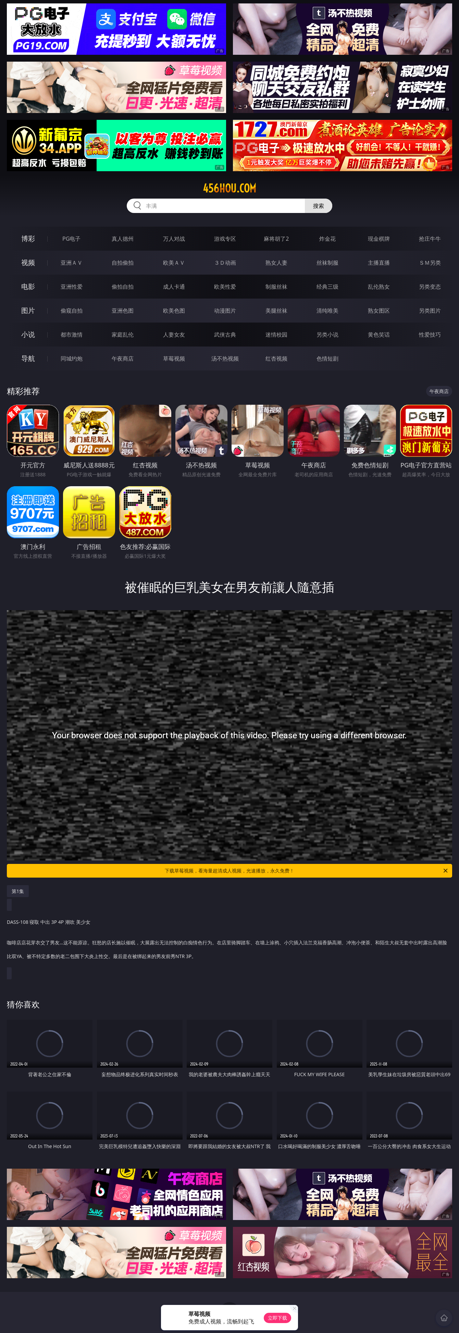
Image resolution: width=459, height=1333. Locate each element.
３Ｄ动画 (225, 262)
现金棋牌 (379, 238)
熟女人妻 (276, 262)
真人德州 (123, 238)
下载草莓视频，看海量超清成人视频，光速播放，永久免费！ (307, 871)
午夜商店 (123, 358)
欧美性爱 (225, 286)
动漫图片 (225, 310)
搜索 (318, 206)
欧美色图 (174, 310)
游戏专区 (225, 238)
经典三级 (327, 286)
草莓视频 (174, 358)
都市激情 (72, 334)
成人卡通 (174, 286)
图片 (28, 310)
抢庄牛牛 (430, 238)
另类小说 (327, 334)
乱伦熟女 (379, 286)
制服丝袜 (276, 286)
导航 (28, 358)
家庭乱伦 (123, 334)
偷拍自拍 (123, 286)
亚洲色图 (123, 310)
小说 (28, 334)
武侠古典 (225, 334)
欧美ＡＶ (174, 262)
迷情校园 (276, 334)
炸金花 (327, 238)
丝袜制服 (327, 262)
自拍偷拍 (123, 262)
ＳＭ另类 (430, 262)
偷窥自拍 (72, 310)
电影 (28, 286)
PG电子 (71, 238)
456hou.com (229, 188)
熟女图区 (379, 310)
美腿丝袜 (276, 310)
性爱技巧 (430, 334)
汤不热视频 (225, 358)
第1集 (18, 891)
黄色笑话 (379, 334)
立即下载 (277, 1318)
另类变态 (430, 286)
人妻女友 (174, 334)
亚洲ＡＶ (72, 262)
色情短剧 (327, 358)
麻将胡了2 (276, 238)
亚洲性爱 (72, 286)
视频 (28, 262)
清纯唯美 (327, 310)
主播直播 (379, 262)
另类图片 (430, 310)
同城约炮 (72, 358)
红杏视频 (276, 358)
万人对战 (174, 238)
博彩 (28, 238)
